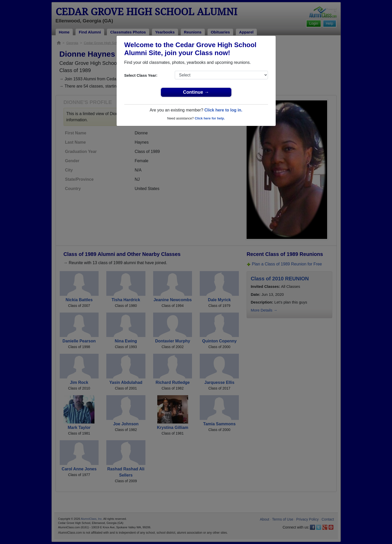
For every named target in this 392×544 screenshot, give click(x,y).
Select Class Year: (141, 75)
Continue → (196, 92)
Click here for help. (210, 118)
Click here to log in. (223, 110)
